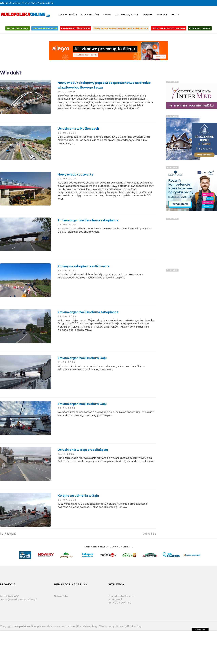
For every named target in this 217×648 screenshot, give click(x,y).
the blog (136, 626)
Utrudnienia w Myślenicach (78, 128)
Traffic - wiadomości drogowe (168, 28)
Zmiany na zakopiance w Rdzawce (84, 266)
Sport (107, 15)
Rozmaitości (90, 15)
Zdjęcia (147, 15)
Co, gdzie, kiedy (127, 15)
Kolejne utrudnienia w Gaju (78, 495)
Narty (175, 15)
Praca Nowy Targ (87, 626)
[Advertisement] (191, 241)
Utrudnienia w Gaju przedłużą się (83, 449)
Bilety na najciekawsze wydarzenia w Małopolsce (121, 28)
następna (10, 533)
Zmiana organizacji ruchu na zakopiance (88, 220)
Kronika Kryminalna (199, 28)
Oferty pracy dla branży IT (114, 626)
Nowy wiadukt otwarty (75, 174)
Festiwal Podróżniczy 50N (75, 28)
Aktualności (68, 15)
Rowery (162, 15)
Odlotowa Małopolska (45, 28)
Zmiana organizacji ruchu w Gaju (82, 358)
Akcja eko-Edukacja (17, 28)
